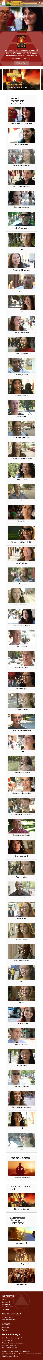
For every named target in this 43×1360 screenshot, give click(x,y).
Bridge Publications (9, 1345)
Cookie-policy (24, 1354)
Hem (4, 1299)
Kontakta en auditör (9, 1320)
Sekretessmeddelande (10, 1354)
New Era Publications (9, 1348)
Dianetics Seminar (8, 1307)
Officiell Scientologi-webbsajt (12, 1343)
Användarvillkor (35, 1354)
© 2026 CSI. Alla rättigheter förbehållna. (16, 1352)
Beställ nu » (21, 63)
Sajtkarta (5, 1309)
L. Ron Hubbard (7, 1340)
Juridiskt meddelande (10, 1356)
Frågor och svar (7, 1317)
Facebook (5, 1327)
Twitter (4, 1330)
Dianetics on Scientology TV (12, 1338)
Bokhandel (6, 1302)
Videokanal (6, 1304)
